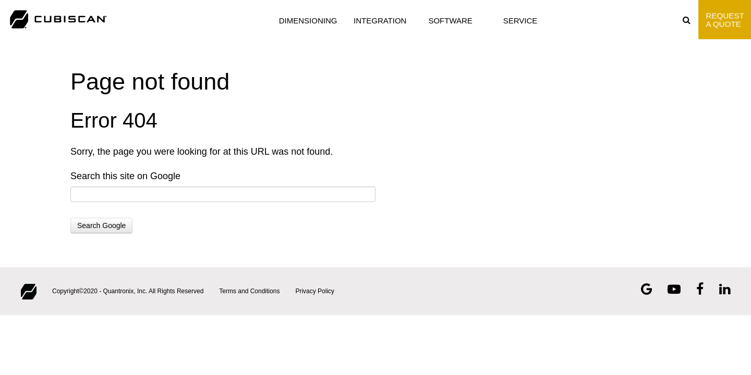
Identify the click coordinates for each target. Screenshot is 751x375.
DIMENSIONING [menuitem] (308, 20)
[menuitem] (691, 19)
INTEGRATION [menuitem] (380, 20)
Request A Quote (725, 19)
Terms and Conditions (249, 291)
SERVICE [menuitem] (520, 20)
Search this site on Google (125, 176)
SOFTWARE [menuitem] (450, 20)
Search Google (101, 225)
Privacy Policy (314, 291)
